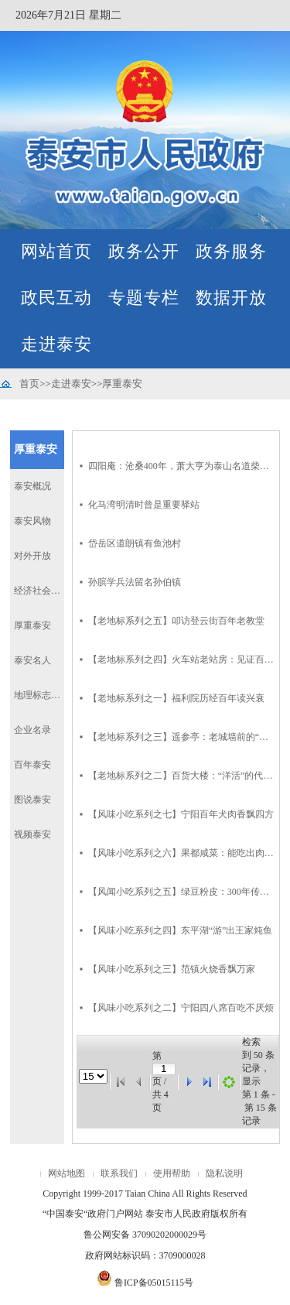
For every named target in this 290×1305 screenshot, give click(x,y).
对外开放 (32, 555)
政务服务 (231, 251)
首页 (29, 383)
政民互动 (56, 297)
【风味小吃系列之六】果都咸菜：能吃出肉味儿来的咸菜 (181, 853)
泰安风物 (32, 520)
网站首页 (56, 251)
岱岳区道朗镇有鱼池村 (134, 543)
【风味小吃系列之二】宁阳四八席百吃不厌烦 (181, 1007)
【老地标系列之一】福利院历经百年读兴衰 (176, 698)
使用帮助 (171, 1173)
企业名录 (32, 729)
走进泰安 (56, 344)
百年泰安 (32, 764)
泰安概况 (32, 486)
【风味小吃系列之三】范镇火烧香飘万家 (171, 969)
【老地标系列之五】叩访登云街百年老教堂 (176, 620)
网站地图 (66, 1173)
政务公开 (143, 251)
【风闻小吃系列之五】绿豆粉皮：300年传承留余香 (181, 891)
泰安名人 (32, 660)
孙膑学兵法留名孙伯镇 (134, 582)
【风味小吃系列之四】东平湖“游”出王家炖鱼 (180, 930)
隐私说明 (224, 1173)
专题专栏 (143, 297)
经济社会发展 (39, 590)
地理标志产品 (39, 695)
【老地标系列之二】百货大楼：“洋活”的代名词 (181, 775)
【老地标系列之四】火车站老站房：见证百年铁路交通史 (181, 659)
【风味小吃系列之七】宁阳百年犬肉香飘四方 (181, 814)
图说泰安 (32, 799)
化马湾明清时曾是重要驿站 (144, 504)
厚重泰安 (122, 383)
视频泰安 (32, 834)
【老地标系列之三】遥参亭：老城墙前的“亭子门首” (181, 736)
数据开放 (231, 297)
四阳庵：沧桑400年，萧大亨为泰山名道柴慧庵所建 (181, 466)
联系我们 (119, 1173)
